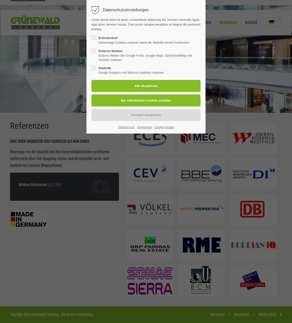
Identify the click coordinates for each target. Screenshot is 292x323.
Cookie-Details (164, 127)
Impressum (144, 127)
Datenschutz (126, 127)
